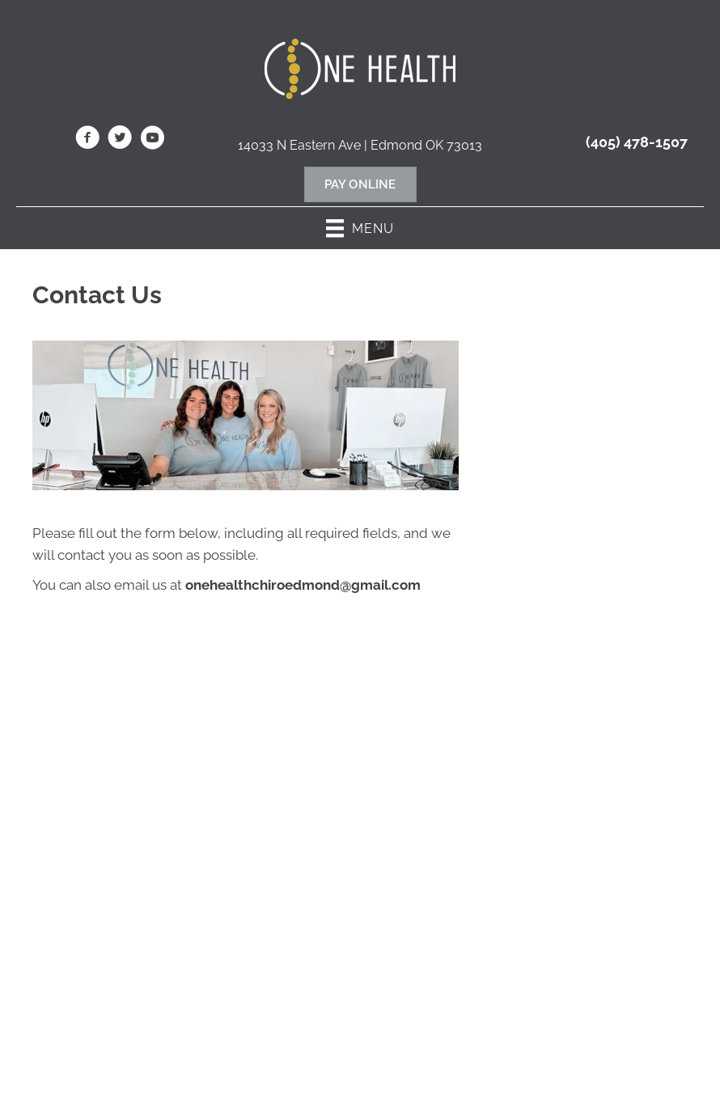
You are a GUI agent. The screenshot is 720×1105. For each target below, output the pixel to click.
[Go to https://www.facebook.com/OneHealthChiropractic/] (87, 140)
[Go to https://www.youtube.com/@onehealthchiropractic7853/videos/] (152, 140)
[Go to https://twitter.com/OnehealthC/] (120, 140)
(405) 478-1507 (637, 141)
